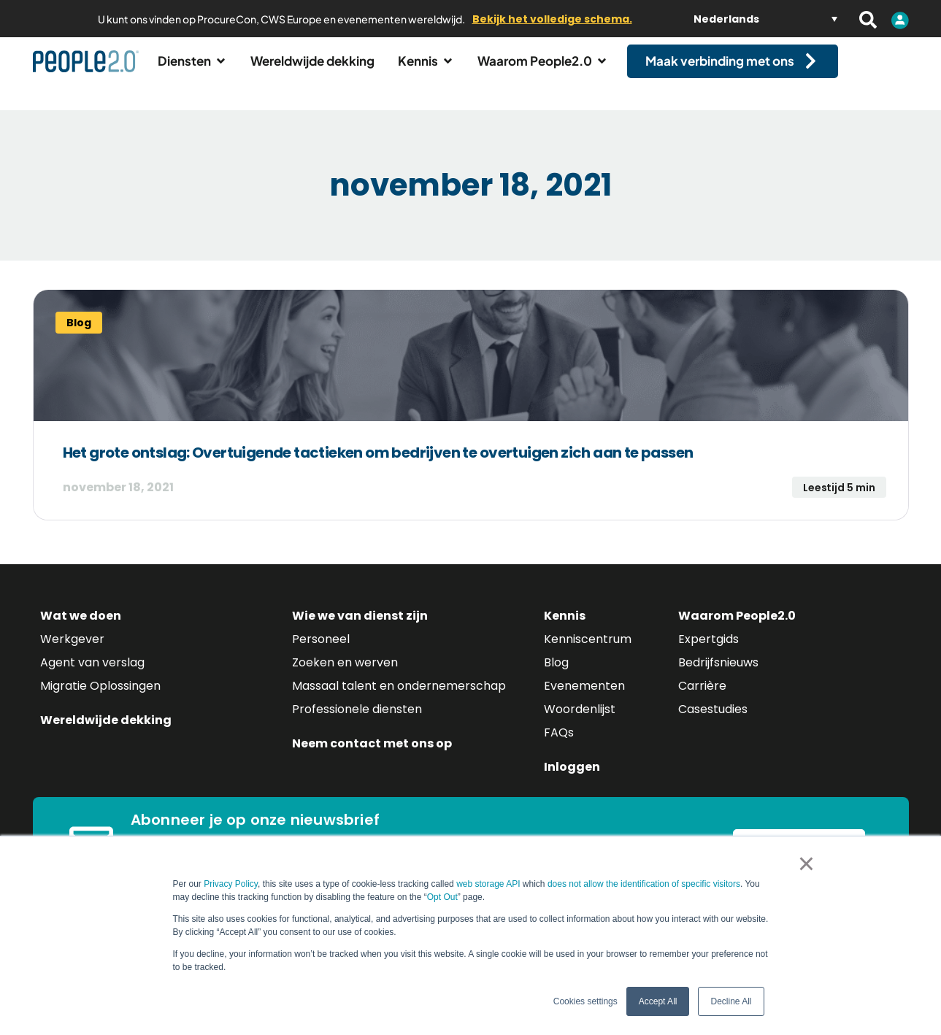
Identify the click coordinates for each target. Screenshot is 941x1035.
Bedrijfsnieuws (718, 675)
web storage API (489, 884)
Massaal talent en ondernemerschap (399, 698)
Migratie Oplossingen (100, 698)
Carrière (702, 698)
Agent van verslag (92, 675)
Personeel (321, 652)
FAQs (559, 745)
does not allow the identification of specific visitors (644, 884)
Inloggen (572, 780)
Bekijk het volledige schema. (552, 19)
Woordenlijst (579, 722)
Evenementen (584, 698)
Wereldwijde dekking (106, 733)
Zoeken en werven (345, 675)
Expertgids (708, 652)
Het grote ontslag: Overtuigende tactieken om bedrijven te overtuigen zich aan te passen (378, 465)
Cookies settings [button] (585, 1001)
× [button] (806, 863)
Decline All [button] (730, 1001)
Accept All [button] (658, 1001)
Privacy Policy (231, 884)
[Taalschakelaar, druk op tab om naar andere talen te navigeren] (765, 18)
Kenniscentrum (587, 652)
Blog (556, 675)
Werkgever (72, 652)
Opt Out (442, 897)
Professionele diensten (357, 722)
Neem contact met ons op (372, 756)
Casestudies (713, 722)
